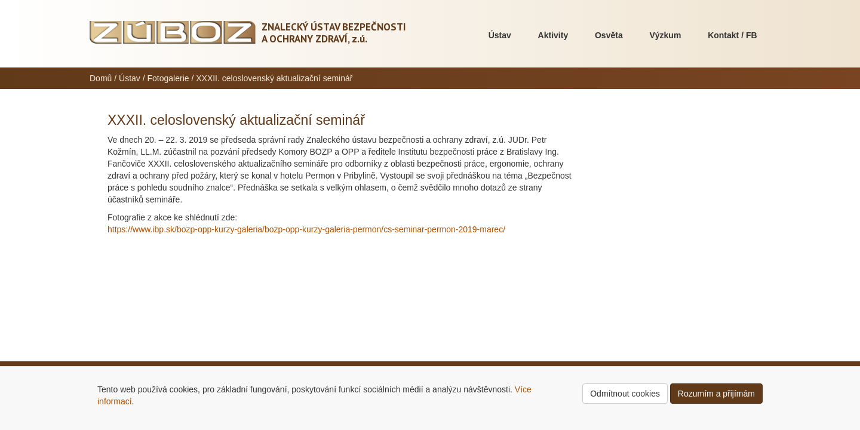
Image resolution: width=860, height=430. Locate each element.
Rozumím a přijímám (716, 393)
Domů (101, 78)
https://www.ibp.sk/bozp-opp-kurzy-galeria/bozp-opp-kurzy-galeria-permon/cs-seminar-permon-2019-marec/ (306, 229)
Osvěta (609, 35)
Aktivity (553, 35)
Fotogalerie (168, 78)
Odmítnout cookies (625, 393)
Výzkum (665, 35)
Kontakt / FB (732, 35)
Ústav (500, 35)
